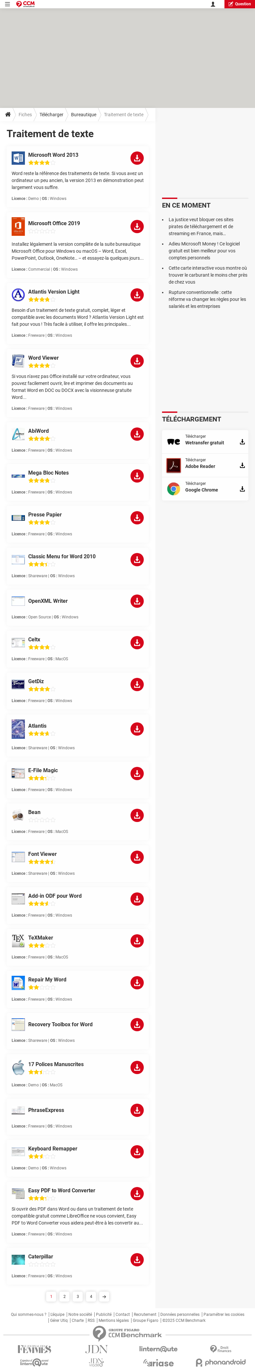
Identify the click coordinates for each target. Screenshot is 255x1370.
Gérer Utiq (59, 1320)
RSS (91, 1320)
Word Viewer (43, 358)
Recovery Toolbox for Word (60, 1024)
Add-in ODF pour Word (55, 896)
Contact (123, 1314)
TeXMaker (40, 938)
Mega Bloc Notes (48, 473)
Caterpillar (40, 1256)
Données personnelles (180, 1314)
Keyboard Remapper (52, 1148)
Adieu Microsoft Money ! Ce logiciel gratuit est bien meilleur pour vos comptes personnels (204, 250)
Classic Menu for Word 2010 (62, 556)
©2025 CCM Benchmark (184, 1320)
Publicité (104, 1314)
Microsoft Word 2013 (53, 155)
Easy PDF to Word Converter (61, 1190)
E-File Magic (43, 770)
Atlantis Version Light (53, 292)
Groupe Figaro (145, 1320)
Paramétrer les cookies (224, 1314)
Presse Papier (45, 514)
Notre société (80, 1314)
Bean (34, 812)
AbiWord (38, 431)
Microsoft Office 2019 (54, 223)
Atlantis (37, 726)
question (239, 3)
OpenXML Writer (48, 601)
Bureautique (83, 114)
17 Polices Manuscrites (56, 1064)
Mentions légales (114, 1320)
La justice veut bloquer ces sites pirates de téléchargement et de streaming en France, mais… (201, 226)
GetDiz (36, 681)
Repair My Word (47, 979)
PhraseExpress (46, 1110)
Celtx (34, 639)
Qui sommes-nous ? (28, 1314)
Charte (78, 1320)
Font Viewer (42, 854)
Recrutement (145, 1314)
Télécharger (51, 114)
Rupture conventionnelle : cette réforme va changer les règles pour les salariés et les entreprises (207, 299)
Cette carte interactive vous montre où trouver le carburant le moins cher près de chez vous (208, 275)
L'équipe (57, 1314)
